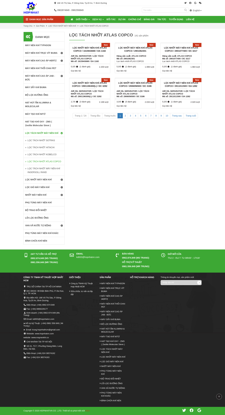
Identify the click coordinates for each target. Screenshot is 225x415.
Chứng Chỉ (134, 19)
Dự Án (121, 19)
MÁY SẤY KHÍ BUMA (110, 319)
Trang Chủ (27, 26)
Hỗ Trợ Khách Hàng (142, 277)
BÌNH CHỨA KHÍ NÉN (111, 400)
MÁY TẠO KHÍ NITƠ (110, 336)
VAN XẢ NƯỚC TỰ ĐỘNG (113, 388)
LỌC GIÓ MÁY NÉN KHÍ (112, 361)
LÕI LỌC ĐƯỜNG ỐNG (112, 383)
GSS (87, 411)
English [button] (196, 10)
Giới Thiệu (83, 19)
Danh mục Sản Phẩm (39, 19)
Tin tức (161, 19)
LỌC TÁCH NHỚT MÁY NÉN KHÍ (62, 26)
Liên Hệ (190, 19)
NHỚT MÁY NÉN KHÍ (111, 366)
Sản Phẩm (40, 26)
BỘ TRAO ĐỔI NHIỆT (111, 379)
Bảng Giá (149, 19)
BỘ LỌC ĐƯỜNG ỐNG (111, 324)
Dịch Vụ (98, 19)
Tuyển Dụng (176, 19)
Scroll (219, 396)
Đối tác (111, 19)
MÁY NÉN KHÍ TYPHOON (113, 283)
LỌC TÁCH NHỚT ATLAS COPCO (94, 26)
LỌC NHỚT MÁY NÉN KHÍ (113, 357)
